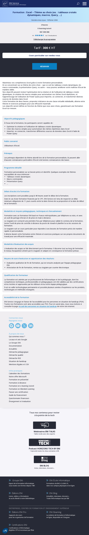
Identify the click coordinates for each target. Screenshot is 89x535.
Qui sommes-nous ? (17, 336)
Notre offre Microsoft (18, 376)
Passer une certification (18, 392)
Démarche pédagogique (18, 352)
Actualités (13, 349)
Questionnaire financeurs (19, 398)
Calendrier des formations (19, 373)
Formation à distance (17, 383)
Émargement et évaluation (20, 401)
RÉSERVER (44, 66)
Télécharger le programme (44, 39)
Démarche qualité (16, 355)
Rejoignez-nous (15, 320)
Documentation (15, 346)
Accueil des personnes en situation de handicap (38, 306)
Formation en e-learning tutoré (21, 386)
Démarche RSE (15, 358)
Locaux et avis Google (18, 339)
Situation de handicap (17, 361)
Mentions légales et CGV (19, 364)
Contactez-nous (16, 318)
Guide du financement (18, 395)
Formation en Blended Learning (21, 389)
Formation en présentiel (18, 379)
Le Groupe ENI (15, 343)
